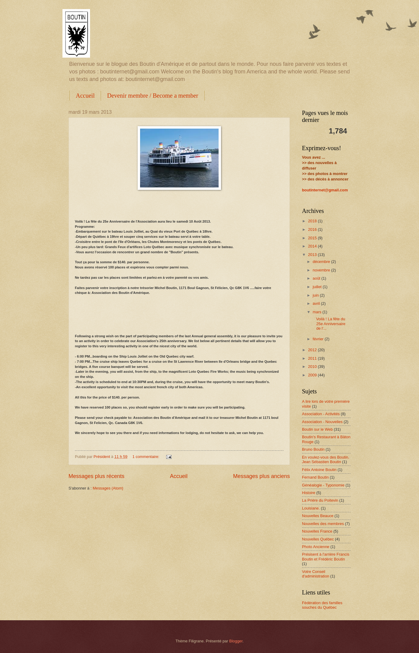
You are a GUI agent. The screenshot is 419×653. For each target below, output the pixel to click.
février (318, 339)
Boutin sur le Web (317, 429)
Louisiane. (311, 508)
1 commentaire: (146, 456)
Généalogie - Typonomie (323, 485)
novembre (322, 270)
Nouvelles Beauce (318, 515)
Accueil (85, 95)
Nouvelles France (317, 531)
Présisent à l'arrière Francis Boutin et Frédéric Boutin (325, 556)
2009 (313, 375)
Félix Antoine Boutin (319, 469)
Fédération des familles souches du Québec (322, 605)
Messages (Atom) (108, 488)
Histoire (308, 492)
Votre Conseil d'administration (315, 573)
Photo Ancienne (315, 546)
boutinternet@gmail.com (325, 190)
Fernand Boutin (315, 477)
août (317, 278)
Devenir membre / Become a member (152, 95)
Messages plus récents (96, 476)
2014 (313, 246)
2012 (313, 350)
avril (317, 303)
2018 (313, 221)
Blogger (236, 641)
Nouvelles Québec (318, 539)
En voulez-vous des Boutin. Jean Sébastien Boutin (325, 459)
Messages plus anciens (261, 476)
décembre (322, 261)
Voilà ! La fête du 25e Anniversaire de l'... (328, 324)
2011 (313, 358)
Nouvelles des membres (323, 523)
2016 (313, 229)
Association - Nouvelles (322, 421)
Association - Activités (321, 414)
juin (316, 295)
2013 (313, 254)
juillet (318, 286)
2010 (313, 366)
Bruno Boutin (313, 449)
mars (317, 312)
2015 (313, 238)
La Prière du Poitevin (320, 500)
